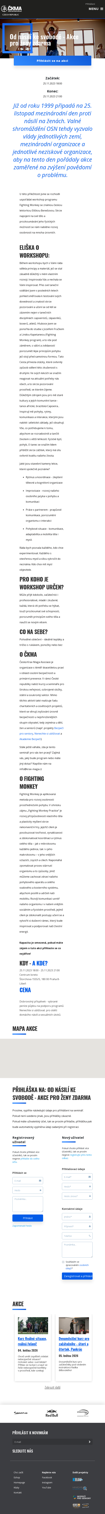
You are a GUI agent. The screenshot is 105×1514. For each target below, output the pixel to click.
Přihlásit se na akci (52, 61)
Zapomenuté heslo (22, 1225)
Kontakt (18, 1492)
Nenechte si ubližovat (47, 733)
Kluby (16, 1487)
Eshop (17, 1477)
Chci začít (18, 1472)
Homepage (19, 1482)
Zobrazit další (52, 1387)
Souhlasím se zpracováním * (77, 1265)
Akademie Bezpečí (30, 739)
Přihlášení (90, 4)
